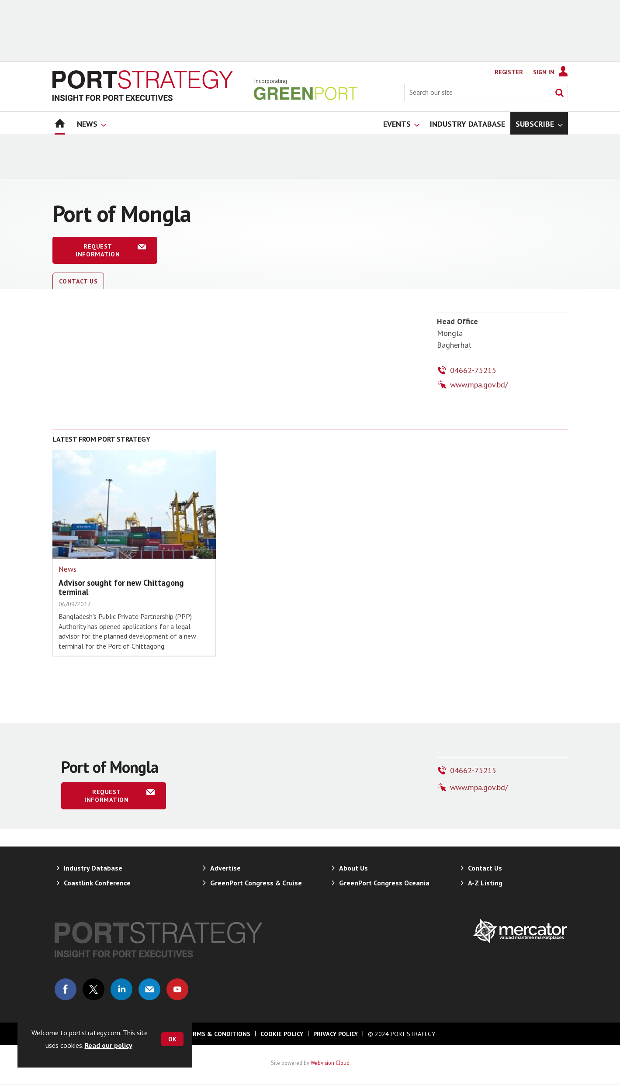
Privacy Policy (335, 1034)
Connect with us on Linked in (121, 989)
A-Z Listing (485, 882)
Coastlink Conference (97, 882)
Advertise (225, 868)
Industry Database (93, 868)
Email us (149, 989)
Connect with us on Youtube (177, 989)
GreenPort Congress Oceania (384, 882)
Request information (98, 250)
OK (172, 1039)
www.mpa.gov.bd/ (479, 385)
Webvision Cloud (330, 1062)
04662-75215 (473, 370)
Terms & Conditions (217, 1034)
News (67, 569)
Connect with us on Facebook (65, 989)
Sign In (543, 72)
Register (509, 72)
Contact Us (78, 281)
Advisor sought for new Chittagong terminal (121, 587)
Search (559, 93)
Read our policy (108, 1045)
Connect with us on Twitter (93, 989)
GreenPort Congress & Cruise (256, 882)
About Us (353, 868)
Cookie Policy (281, 1034)
